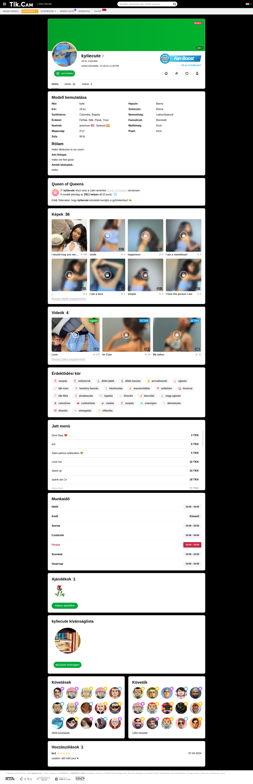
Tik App (98, 11)
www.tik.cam (36, 773)
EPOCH (64, 773)
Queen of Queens (117, 190)
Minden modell (11, 11)
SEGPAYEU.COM (77, 773)
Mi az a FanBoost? (191, 65)
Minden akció (68, 11)
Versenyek (84, 11)
